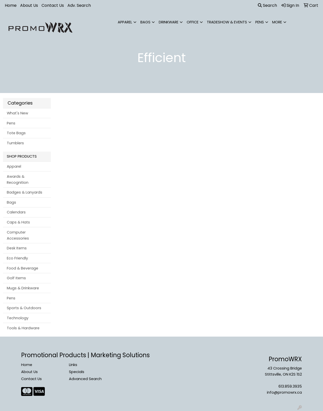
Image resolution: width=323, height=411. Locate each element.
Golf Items (16, 278)
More (277, 22)
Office (192, 22)
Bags (145, 22)
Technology (17, 318)
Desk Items (17, 248)
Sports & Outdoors (24, 307)
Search (267, 5)
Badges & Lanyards (24, 192)
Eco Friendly (17, 258)
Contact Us (53, 5)
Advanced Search (85, 378)
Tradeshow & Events (227, 22)
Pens (259, 22)
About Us (29, 5)
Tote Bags (16, 132)
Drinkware (168, 22)
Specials (76, 371)
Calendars (16, 212)
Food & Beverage (22, 268)
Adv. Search (79, 5)
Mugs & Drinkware (23, 288)
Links (73, 364)
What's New (17, 113)
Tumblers (15, 143)
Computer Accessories (18, 235)
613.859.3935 (290, 386)
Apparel (125, 22)
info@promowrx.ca (284, 392)
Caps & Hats (18, 222)
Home (11, 5)
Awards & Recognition (17, 179)
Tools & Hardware (23, 328)
